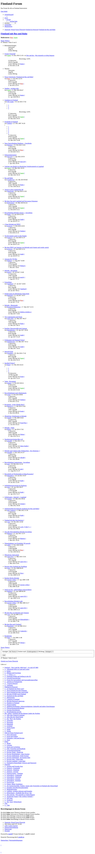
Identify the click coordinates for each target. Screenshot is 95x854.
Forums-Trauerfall (9, 54)
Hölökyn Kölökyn (25, 312)
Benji (8, 365)
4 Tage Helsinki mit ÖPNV (12, 224)
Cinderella (23, 631)
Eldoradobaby (24, 619)
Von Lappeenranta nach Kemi (13, 317)
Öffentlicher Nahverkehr (11, 555)
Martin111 (10, 406)
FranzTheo (23, 423)
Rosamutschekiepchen (13, 307)
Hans (8, 637)
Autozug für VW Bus (10, 259)
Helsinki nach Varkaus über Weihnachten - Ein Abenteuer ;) (22, 451)
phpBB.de (21, 837)
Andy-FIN (10, 318)
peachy (9, 272)
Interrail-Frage (8, 351)
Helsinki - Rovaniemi (10, 270)
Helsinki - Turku (9, 427)
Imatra (22, 64)
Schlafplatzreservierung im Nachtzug (15, 485)
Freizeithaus (8, 282)
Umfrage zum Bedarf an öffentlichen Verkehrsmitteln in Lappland (24, 166)
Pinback (9, 260)
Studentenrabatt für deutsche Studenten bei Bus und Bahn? (21, 508)
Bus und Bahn (8, 178)
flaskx (22, 185)
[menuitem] (6, 18)
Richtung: (46, 651)
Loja (8, 614)
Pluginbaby (10, 626)
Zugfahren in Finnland (11, 100)
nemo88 (9, 441)
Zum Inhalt (4, 11)
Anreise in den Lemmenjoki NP (13, 189)
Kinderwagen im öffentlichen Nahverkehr (16, 294)
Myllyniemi (10, 203)
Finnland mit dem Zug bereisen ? (14, 520)
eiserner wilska (11, 580)
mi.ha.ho (9, 226)
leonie (22, 376)
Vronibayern (10, 180)
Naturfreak (10, 191)
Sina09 (9, 418)
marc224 (9, 156)
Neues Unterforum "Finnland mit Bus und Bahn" (18, 77)
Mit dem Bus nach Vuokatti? (13, 624)
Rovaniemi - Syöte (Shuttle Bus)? (14, 404)
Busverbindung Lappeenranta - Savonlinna (17, 462)
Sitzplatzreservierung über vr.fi (13, 439)
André (22, 219)
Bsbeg (9, 429)
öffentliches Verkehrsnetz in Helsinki (15, 416)
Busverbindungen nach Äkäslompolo (15, 393)
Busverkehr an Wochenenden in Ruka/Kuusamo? (19, 474)
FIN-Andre (10, 102)
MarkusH (10, 295)
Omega (22, 642)
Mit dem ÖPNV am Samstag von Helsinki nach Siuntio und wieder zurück (26, 247)
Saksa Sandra (24, 446)
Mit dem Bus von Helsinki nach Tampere (16, 613)
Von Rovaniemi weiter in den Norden (15, 236)
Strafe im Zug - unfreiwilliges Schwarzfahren (17, 589)
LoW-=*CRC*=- (25, 527)
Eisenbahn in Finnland (11, 121)
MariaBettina (11, 330)
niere (8, 487)
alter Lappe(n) (11, 510)
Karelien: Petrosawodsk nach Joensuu (15, 328)
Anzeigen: (10, 651)
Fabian (22, 434)
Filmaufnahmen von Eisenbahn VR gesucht (17, 543)
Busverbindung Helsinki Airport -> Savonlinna (18, 213)
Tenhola (9, 123)
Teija (8, 568)
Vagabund (10, 284)
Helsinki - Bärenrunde (11, 305)
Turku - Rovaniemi (10, 381)
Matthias (9, 591)
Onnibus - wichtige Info (11, 88)
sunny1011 (10, 556)
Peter (11, 37)
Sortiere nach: (28, 651)
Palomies (10, 145)
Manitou (9, 533)
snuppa (9, 383)
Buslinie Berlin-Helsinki (11, 578)
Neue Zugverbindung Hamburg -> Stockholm (18, 143)
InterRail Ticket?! (9, 363)
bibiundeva (10, 475)
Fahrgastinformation (10, 155)
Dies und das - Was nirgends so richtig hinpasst (40, 55)
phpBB (10, 834)
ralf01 (9, 545)
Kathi (21, 480)
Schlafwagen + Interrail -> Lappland (15, 497)
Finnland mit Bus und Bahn (14, 33)
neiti (8, 464)
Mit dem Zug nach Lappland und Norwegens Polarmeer (21, 201)
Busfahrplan (8, 636)
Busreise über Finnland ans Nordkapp (15, 566)
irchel (8, 394)
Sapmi (16, 37)
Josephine (10, 353)
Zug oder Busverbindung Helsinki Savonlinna (18, 532)
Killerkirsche (11, 341)
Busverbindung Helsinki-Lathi (13, 601)
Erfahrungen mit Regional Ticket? (14, 340)
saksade (22, 457)
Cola (8, 522)
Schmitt (9, 499)
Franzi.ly (9, 237)
